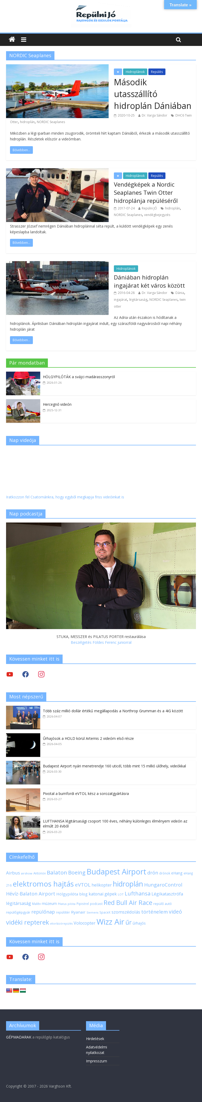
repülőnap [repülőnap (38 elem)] (43, 912)
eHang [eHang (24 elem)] (177, 873)
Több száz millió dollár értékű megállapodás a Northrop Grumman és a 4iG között (113, 710)
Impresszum (96, 1060)
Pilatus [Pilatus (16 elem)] (62, 904)
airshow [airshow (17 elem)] (26, 873)
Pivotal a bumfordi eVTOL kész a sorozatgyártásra (86, 793)
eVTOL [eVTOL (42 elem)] (82, 884)
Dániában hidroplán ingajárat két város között (149, 281)
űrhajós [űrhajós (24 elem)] (139, 923)
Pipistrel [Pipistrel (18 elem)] (83, 903)
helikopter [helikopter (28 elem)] (102, 885)
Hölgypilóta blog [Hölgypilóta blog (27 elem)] (72, 894)
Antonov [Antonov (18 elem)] (39, 873)
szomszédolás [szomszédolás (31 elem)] (126, 912)
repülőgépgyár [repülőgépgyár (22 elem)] (18, 912)
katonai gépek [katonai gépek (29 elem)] (103, 894)
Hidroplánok (135, 72)
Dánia (179, 293)
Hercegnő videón (57, 404)
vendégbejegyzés (157, 215)
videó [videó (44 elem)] (175, 911)
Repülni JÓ (149, 208)
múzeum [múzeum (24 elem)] (49, 903)
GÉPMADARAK (18, 1037)
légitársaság (138, 299)
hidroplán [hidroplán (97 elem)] (128, 884)
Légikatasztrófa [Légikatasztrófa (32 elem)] (167, 894)
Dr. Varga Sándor (154, 115)
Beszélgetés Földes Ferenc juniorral (101, 642)
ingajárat (120, 299)
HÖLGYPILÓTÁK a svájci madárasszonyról (79, 376)
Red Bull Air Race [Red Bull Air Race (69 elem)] (128, 902)
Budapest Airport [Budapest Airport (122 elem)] (116, 872)
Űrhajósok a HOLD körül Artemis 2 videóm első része (88, 738)
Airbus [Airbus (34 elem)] (13, 873)
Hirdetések (95, 1038)
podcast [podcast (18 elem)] (96, 903)
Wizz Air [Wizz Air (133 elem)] (110, 921)
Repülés (157, 72)
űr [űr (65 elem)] (128, 922)
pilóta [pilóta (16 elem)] (71, 904)
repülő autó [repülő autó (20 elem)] (162, 903)
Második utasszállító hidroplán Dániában (152, 93)
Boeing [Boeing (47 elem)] (76, 872)
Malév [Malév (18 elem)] (36, 903)
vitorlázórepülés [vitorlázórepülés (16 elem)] (61, 923)
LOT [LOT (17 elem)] (121, 894)
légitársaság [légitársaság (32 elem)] (18, 903)
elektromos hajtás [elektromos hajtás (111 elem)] (43, 884)
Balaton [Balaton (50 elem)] (57, 872)
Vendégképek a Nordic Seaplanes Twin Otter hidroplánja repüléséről (146, 192)
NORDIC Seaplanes (51, 122)
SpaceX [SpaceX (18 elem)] (104, 912)
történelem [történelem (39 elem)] (154, 911)
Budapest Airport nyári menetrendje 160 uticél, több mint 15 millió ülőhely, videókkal (114, 765)
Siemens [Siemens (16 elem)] (92, 912)
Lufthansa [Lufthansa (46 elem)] (137, 893)
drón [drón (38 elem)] (152, 872)
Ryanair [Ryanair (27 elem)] (78, 912)
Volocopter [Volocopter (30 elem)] (84, 923)
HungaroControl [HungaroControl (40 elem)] (163, 884)
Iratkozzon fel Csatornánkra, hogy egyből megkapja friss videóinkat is (65, 496)
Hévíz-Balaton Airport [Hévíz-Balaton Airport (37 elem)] (30, 893)
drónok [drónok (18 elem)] (164, 873)
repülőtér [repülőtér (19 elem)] (63, 912)
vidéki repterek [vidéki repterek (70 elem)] (27, 922)
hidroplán (27, 122)
